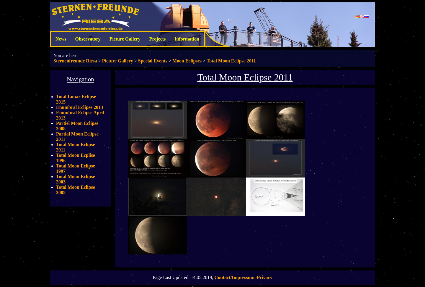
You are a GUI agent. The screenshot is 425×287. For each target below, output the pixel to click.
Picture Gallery (124, 38)
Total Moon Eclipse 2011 (231, 60)
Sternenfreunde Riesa (75, 60)
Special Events (152, 60)
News (60, 38)
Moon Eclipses (187, 60)
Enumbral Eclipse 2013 (79, 107)
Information (186, 38)
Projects (157, 38)
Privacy (264, 277)
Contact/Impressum (235, 277)
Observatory (87, 38)
